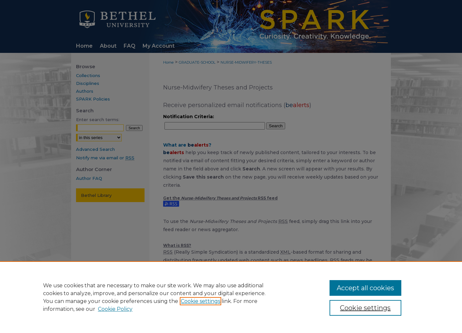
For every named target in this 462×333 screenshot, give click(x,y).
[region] (231, 297)
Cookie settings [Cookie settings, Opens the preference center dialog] (365, 308)
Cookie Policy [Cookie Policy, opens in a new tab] (115, 309)
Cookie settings (200, 301)
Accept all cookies (365, 288)
